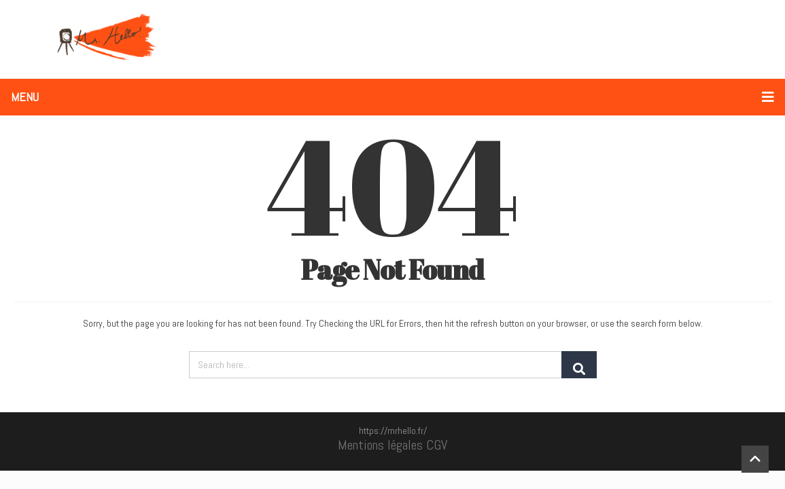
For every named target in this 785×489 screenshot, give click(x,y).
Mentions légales (380, 445)
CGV (436, 445)
